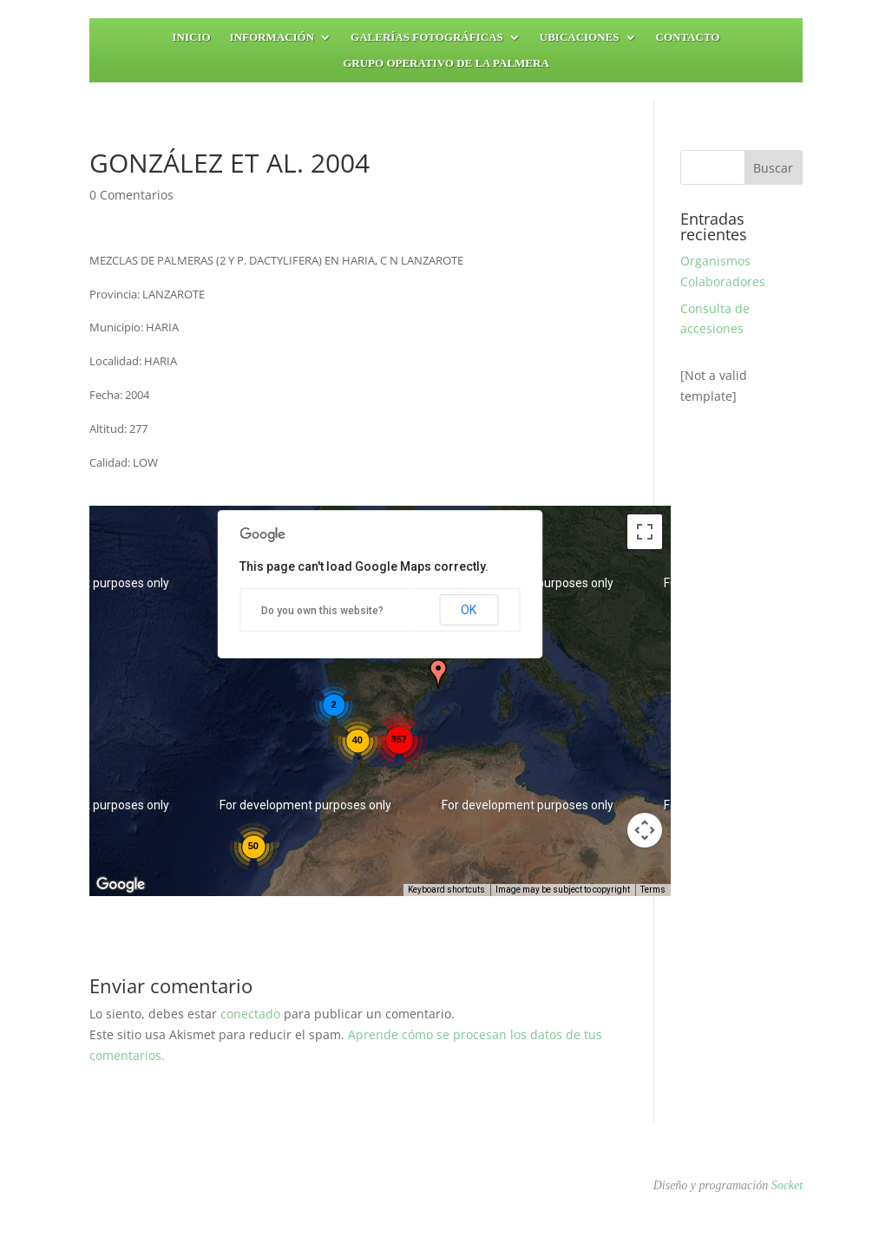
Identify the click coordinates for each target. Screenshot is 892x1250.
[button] (438, 674)
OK (468, 610)
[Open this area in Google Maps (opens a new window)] (122, 885)
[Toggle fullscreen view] (644, 531)
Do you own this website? (322, 611)
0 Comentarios (131, 195)
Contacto (688, 37)
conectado (250, 1013)
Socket (787, 1185)
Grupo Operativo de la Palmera (446, 63)
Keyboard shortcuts (446, 889)
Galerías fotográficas (427, 37)
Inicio (192, 37)
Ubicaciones (580, 37)
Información (272, 37)
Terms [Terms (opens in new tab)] (653, 889)
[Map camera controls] (644, 830)
